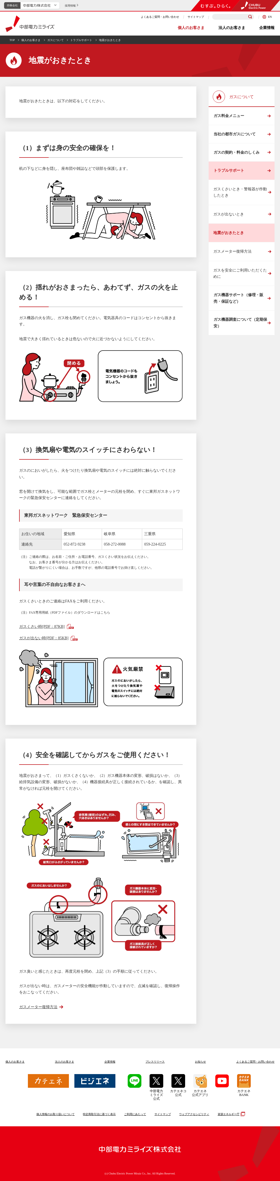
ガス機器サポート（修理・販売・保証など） (238, 300)
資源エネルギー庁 (231, 1114)
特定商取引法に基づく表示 (99, 1114)
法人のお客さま (231, 28)
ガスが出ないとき (228, 216)
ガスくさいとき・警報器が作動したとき (240, 194)
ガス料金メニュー (228, 116)
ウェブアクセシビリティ (194, 1114)
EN (267, 16)
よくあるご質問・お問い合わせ (160, 16)
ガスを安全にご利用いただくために (240, 275)
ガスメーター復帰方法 (232, 253)
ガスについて (55, 40)
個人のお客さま (191, 28)
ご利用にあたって (135, 1114)
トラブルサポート (81, 40)
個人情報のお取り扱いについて (55, 1114)
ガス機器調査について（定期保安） (240, 325)
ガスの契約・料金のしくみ (236, 153)
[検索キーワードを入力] (233, 17)
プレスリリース (155, 1061)
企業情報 (267, 28)
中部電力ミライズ (29, 24)
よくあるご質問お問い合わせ (255, 1061)
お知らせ (200, 1061)
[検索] (250, 17)
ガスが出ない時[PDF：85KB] (43, 638)
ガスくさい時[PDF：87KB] (42, 627)
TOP (12, 40)
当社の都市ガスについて (234, 135)
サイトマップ (196, 16)
